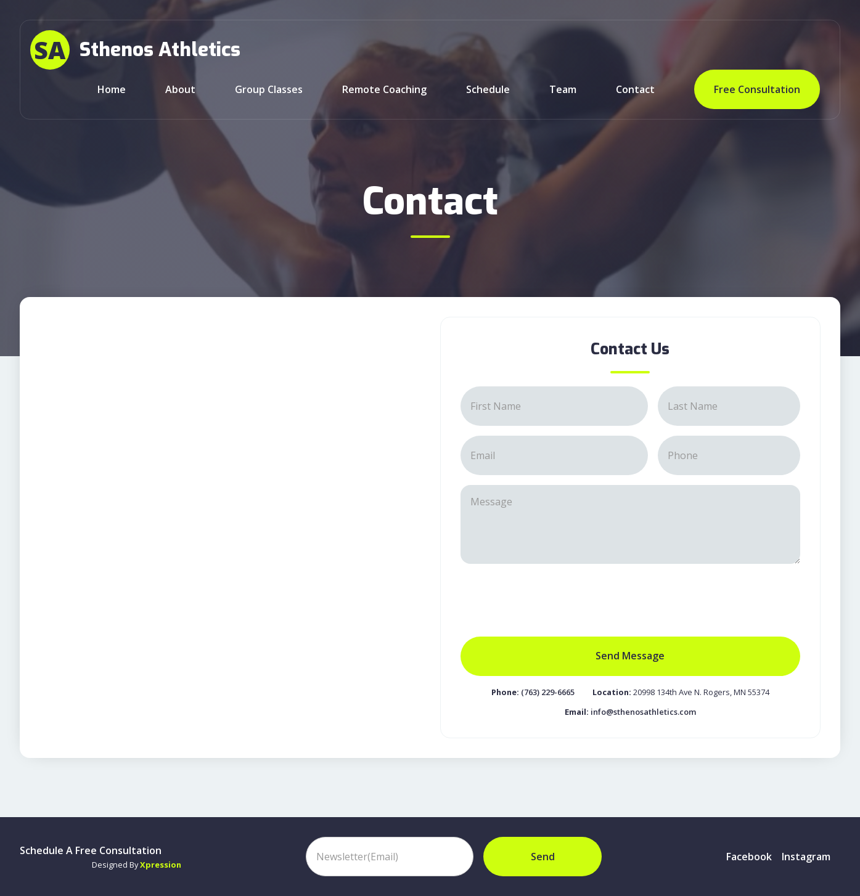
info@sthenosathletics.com (643, 711)
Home (111, 89)
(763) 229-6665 (548, 692)
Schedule (488, 89)
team (562, 89)
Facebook (749, 856)
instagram (806, 856)
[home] (135, 50)
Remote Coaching (384, 89)
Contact (635, 89)
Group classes (269, 89)
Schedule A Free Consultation (91, 850)
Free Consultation (757, 89)
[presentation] (554, 598)
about (180, 89)
